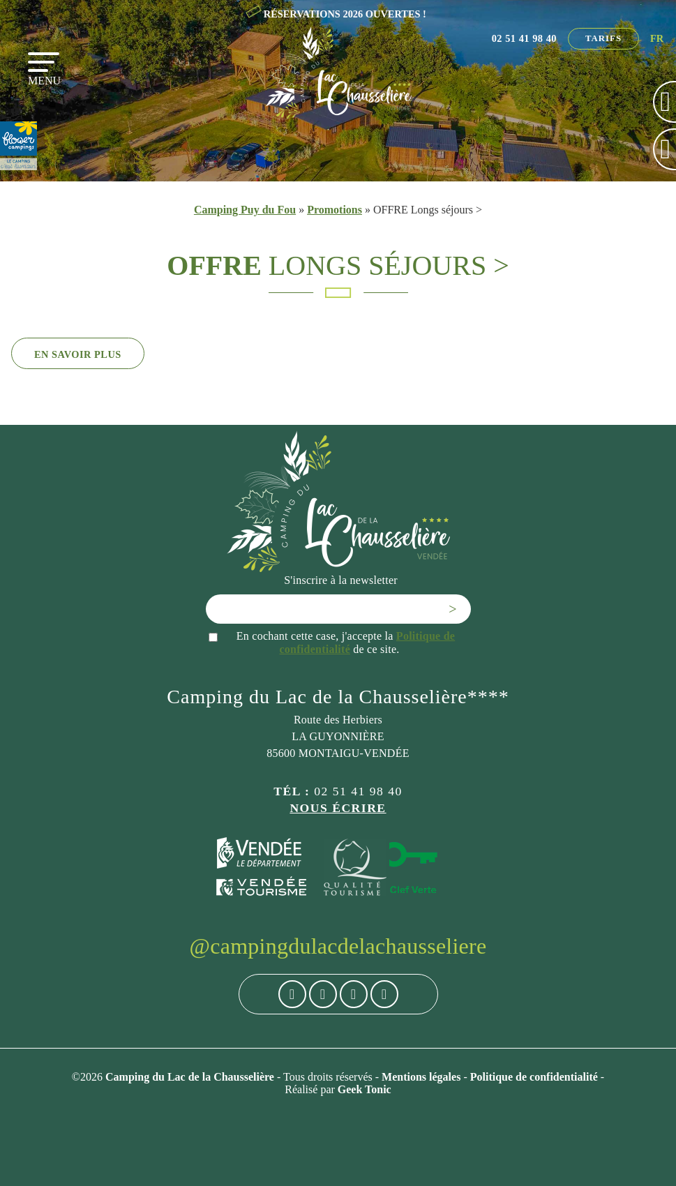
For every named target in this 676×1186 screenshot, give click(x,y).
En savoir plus (77, 354)
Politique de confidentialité (535, 1077)
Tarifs (603, 38)
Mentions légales (422, 1077)
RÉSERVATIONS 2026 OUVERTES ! (345, 14)
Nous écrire (338, 808)
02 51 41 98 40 (524, 38)
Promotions (334, 210)
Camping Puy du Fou (245, 210)
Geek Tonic (364, 1089)
